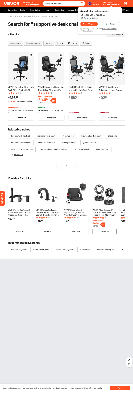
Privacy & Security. (96, 388)
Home (10, 16)
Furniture (17, 16)
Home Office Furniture (30, 16)
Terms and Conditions (109, 29)
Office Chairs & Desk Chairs (49, 16)
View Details (82, 118)
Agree (120, 388)
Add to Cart (21, 118)
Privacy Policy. (88, 31)
